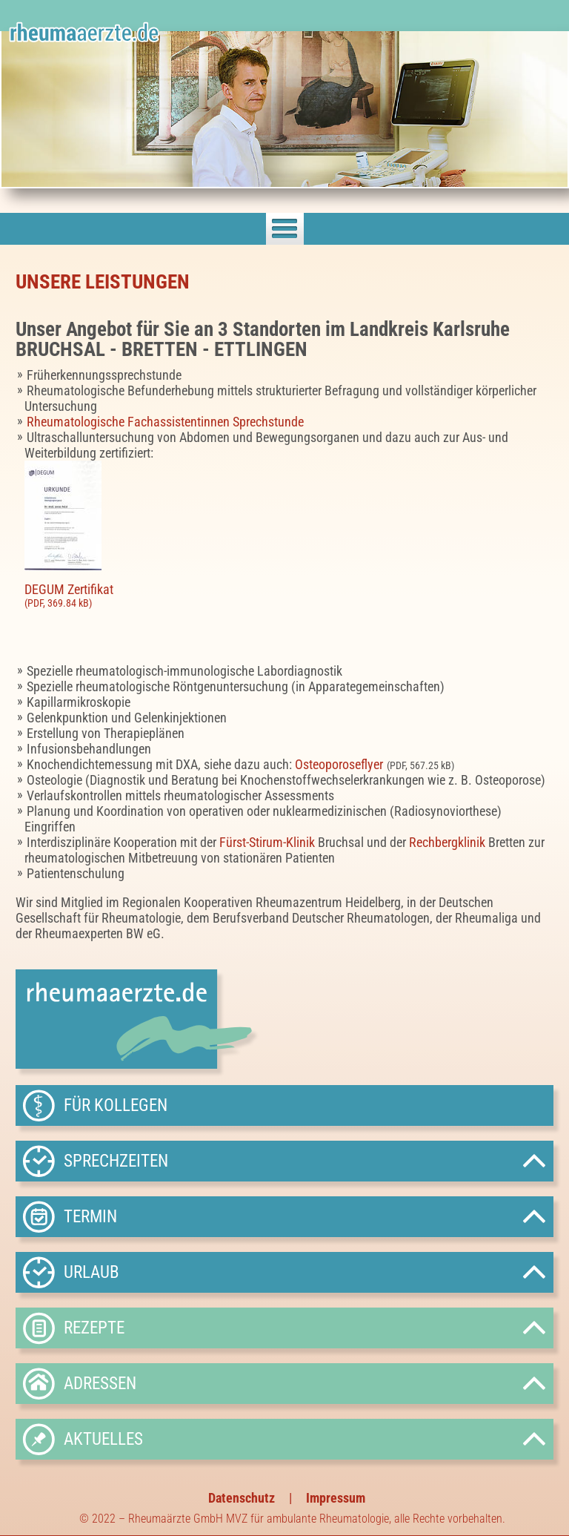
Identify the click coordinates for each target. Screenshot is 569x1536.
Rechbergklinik (447, 842)
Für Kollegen (115, 1105)
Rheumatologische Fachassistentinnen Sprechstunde (165, 421)
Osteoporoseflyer (339, 764)
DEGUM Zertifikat (288, 595)
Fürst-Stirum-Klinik (267, 842)
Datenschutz (241, 1498)
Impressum (335, 1498)
